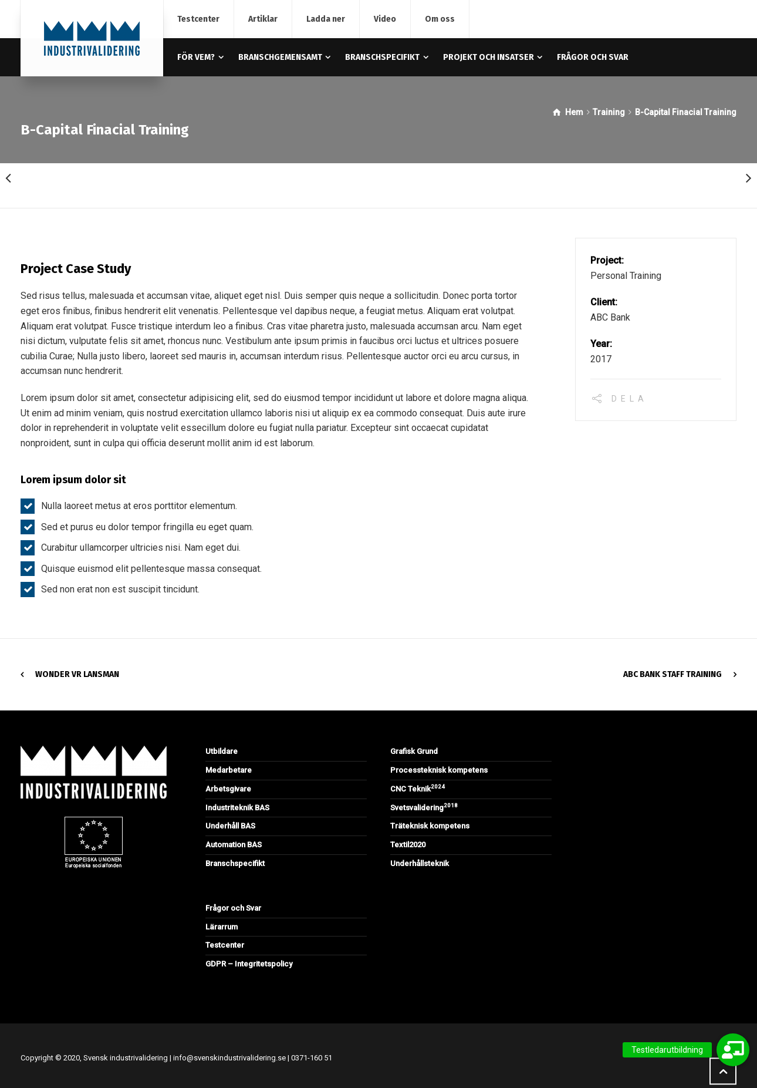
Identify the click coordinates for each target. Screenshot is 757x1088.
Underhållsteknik (419, 863)
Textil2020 (407, 844)
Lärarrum (221, 926)
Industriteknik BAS (237, 807)
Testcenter (198, 19)
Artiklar (263, 19)
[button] (733, 1049)
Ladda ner (325, 19)
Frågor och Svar (233, 908)
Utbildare (221, 751)
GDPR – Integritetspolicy (248, 963)
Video (385, 19)
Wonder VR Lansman (77, 674)
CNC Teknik (417, 788)
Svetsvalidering (424, 807)
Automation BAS (233, 844)
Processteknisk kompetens (439, 770)
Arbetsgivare (228, 788)
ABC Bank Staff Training (672, 674)
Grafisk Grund (414, 751)
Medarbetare (228, 770)
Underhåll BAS (230, 825)
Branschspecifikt (235, 863)
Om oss (440, 19)
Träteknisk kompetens (429, 825)
